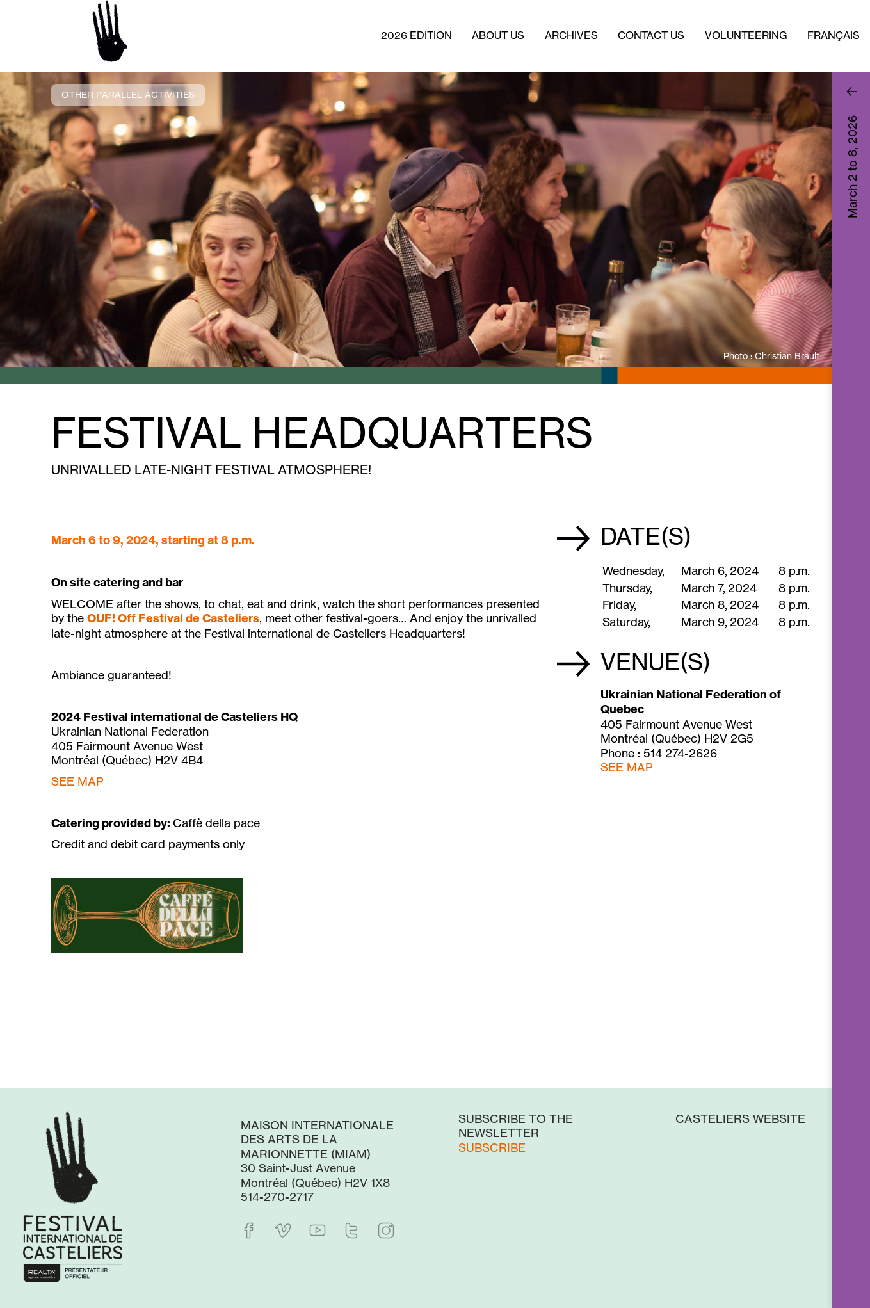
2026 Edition (416, 35)
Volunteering (746, 35)
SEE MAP (626, 767)
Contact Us (651, 35)
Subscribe (492, 1147)
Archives (571, 35)
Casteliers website (740, 1118)
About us (498, 35)
